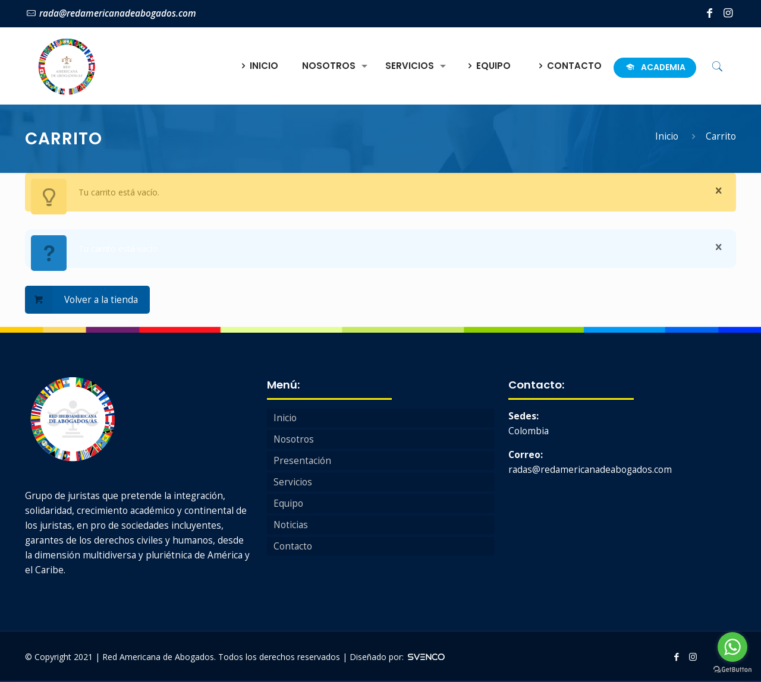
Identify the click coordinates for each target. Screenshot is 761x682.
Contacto (292, 546)
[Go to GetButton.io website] (732, 670)
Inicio (666, 136)
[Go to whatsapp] (732, 647)
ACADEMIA (654, 67)
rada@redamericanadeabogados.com (117, 13)
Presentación (302, 460)
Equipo (288, 503)
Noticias (290, 525)
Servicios (292, 482)
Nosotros (293, 439)
